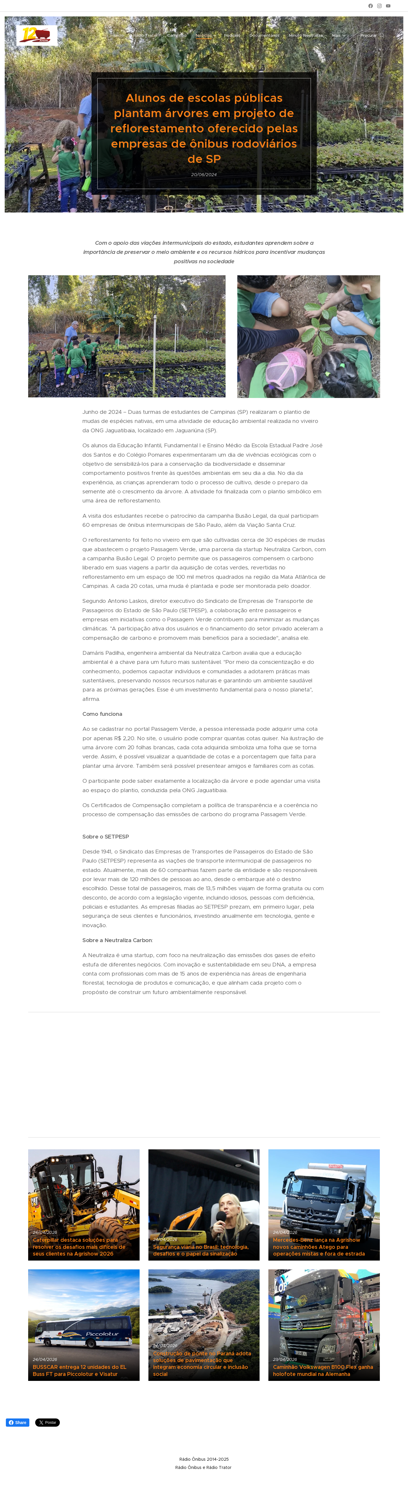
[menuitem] (83, 35)
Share (17, 1422)
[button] (372, 35)
